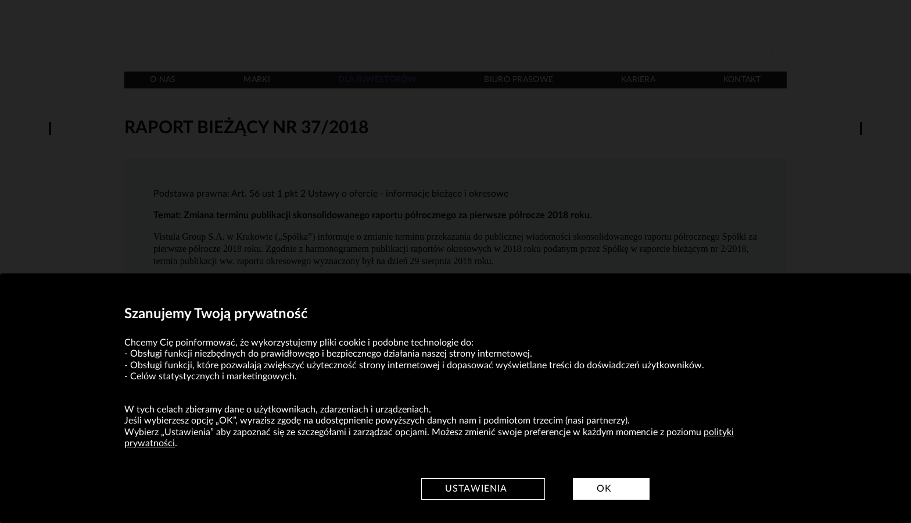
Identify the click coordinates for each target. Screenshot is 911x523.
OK (604, 488)
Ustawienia (476, 488)
